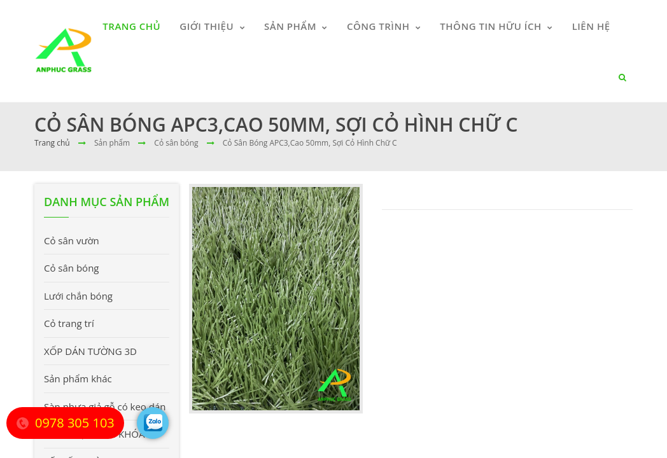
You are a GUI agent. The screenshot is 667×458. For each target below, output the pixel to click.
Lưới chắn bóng (78, 295)
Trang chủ (52, 142)
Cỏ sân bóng (71, 267)
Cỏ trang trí (69, 323)
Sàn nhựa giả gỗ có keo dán (105, 406)
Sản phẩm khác (78, 378)
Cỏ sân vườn (71, 240)
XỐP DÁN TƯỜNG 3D (90, 351)
